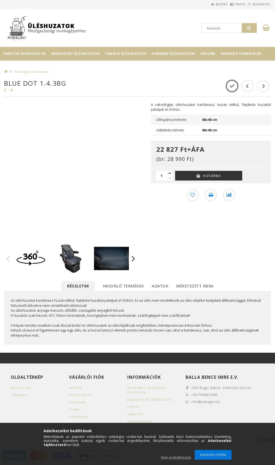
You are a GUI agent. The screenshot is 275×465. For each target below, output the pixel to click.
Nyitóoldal (21, 388)
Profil (232, 4)
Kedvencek (258, 4)
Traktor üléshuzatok (24, 53)
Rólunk (208, 53)
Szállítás (135, 414)
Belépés (208, 4)
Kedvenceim (79, 417)
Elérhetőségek (140, 421)
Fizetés (133, 407)
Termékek (19, 395)
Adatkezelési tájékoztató (149, 400)
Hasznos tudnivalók (241, 53)
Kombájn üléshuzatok (173, 53)
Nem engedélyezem (176, 457)
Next (133, 258)
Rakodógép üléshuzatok (75, 53)
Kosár (74, 410)
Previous (8, 258)
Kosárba (212, 175)
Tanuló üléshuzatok (125, 53)
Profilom (77, 402)
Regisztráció (80, 395)
